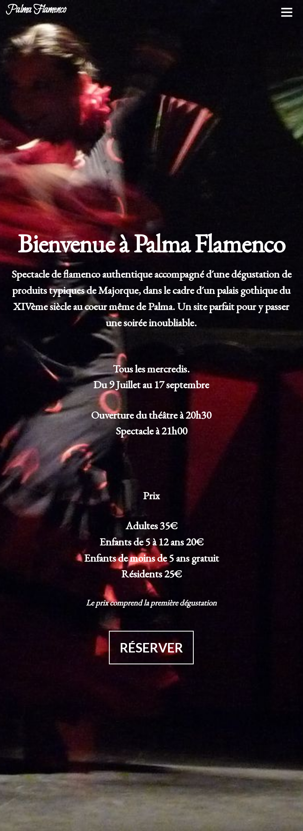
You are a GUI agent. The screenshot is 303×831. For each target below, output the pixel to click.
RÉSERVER (151, 647)
